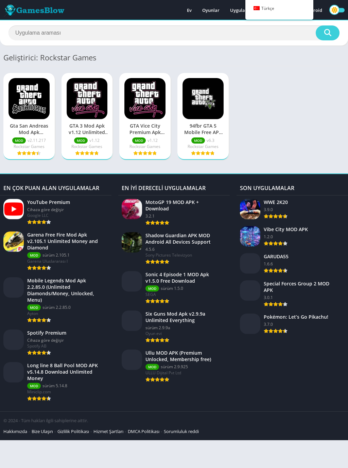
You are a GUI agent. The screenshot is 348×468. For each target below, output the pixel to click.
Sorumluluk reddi (181, 431)
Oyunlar (211, 10)
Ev (189, 10)
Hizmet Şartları (108, 431)
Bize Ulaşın (42, 431)
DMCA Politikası (143, 431)
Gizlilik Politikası (73, 431)
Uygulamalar (244, 10)
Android (313, 10)
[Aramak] (174, 32)
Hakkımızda (15, 431)
